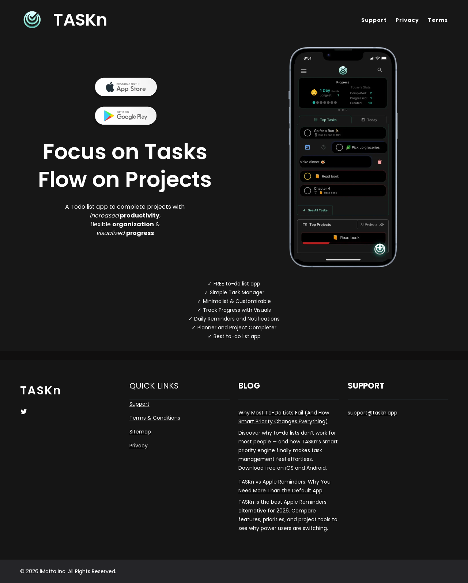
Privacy (138, 445)
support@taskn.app (372, 412)
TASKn (80, 19)
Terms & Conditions (154, 417)
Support (139, 404)
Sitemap (140, 431)
